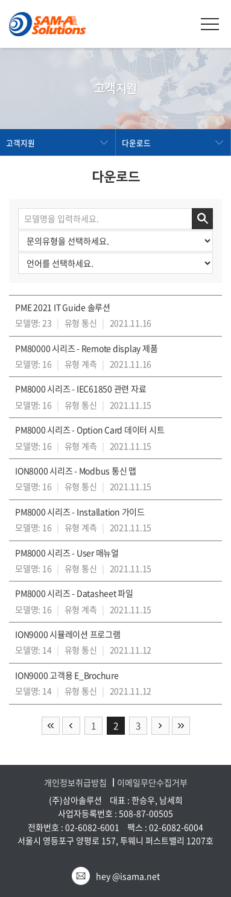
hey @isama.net (128, 876)
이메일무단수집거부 (152, 782)
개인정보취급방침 (75, 782)
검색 (202, 218)
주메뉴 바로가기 (0, 0)
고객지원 (20, 142)
